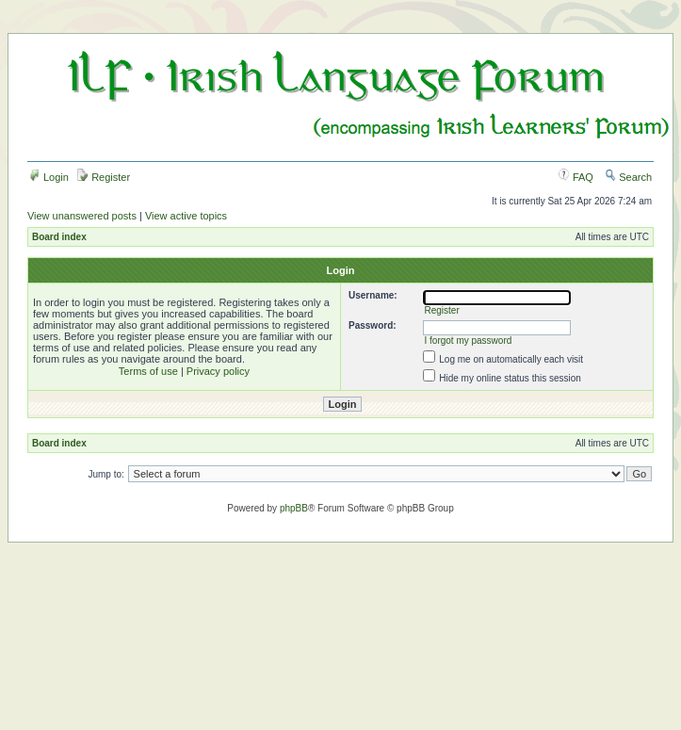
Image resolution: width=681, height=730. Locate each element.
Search (628, 177)
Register (103, 177)
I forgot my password (467, 340)
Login (49, 177)
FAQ (576, 177)
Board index (59, 237)
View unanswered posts (82, 215)
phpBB (294, 508)
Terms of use (148, 371)
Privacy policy (218, 371)
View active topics (186, 215)
